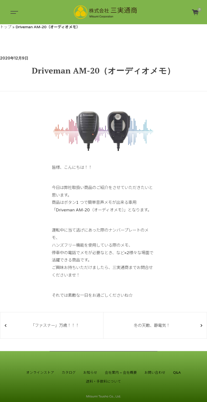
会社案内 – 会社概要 (121, 372)
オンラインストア (40, 372)
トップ (5, 27)
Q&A (177, 372)
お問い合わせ (154, 372)
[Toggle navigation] (13, 12)
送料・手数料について (103, 381)
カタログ (69, 372)
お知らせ (90, 372)
